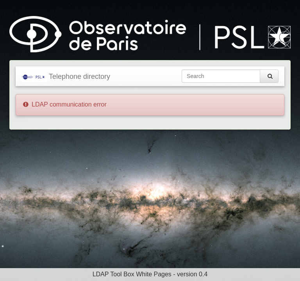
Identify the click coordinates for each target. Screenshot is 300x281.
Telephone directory (65, 77)
